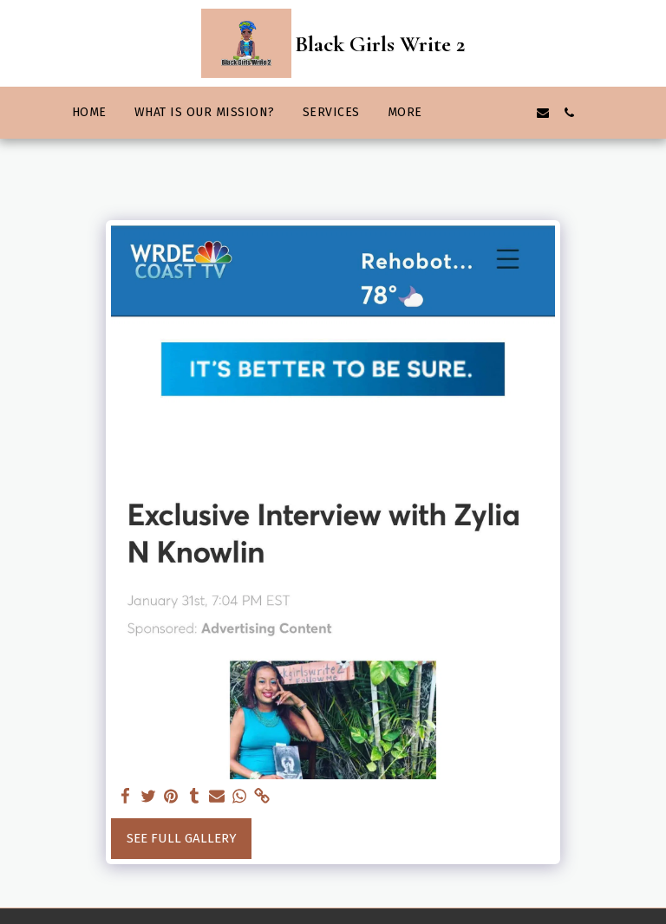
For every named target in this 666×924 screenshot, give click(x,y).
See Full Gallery (182, 838)
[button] (465, 113)
